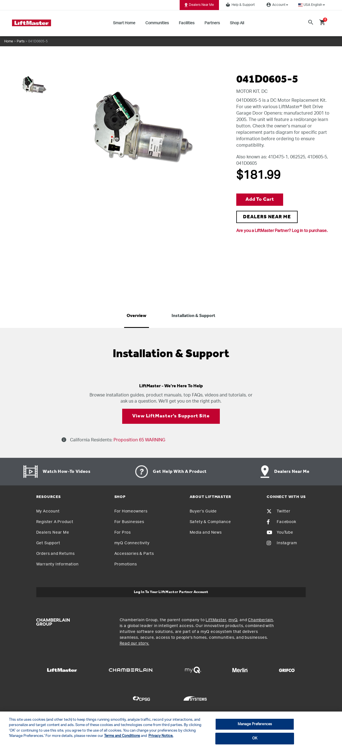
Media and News (206, 532)
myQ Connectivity (132, 543)
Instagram (282, 543)
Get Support (48, 543)
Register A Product (54, 522)
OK (254, 738)
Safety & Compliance (210, 522)
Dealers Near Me (199, 5)
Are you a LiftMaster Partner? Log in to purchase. (281, 231)
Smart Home (124, 23)
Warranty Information (57, 564)
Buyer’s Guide (203, 511)
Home (8, 41)
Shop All (237, 23)
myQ (232, 620)
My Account (48, 511)
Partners (212, 23)
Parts (21, 41)
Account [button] (276, 4)
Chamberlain (260, 620)
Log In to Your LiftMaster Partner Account (171, 592)
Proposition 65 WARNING (138, 440)
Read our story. (134, 643)
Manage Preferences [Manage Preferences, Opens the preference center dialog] (255, 724)
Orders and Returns (55, 554)
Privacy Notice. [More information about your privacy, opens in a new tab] (160, 736)
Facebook (281, 522)
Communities (157, 23)
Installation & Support (193, 316)
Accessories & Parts (134, 554)
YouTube (280, 532)
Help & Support (239, 4)
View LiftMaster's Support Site (171, 416)
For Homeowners (131, 511)
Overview (136, 316)
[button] (311, 5)
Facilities (186, 23)
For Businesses (129, 522)
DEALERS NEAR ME (267, 217)
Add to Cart (259, 199)
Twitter (278, 511)
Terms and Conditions (122, 736)
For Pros (122, 532)
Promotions (125, 564)
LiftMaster (216, 620)
